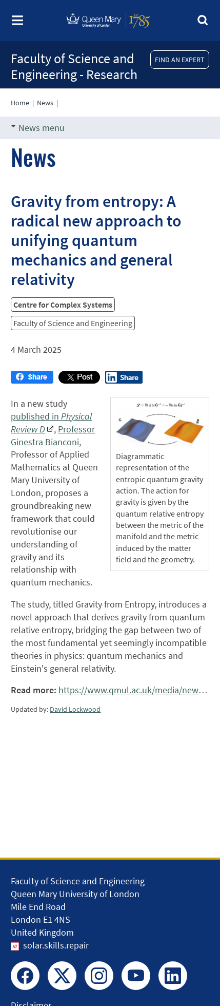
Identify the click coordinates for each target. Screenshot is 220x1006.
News (45, 102)
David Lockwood (75, 709)
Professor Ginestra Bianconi (53, 435)
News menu (38, 128)
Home (20, 102)
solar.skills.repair (56, 945)
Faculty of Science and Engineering (72, 323)
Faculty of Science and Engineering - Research (74, 66)
